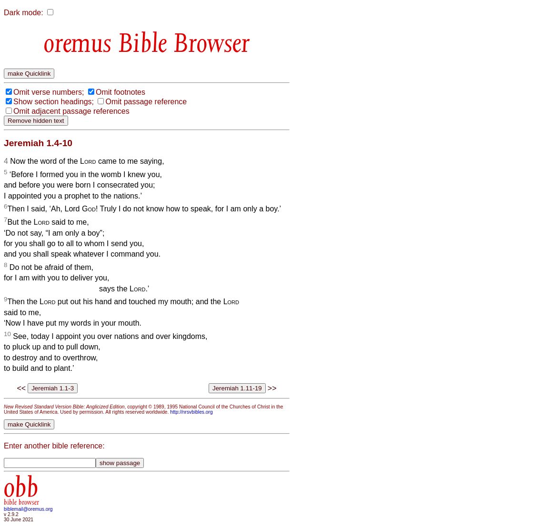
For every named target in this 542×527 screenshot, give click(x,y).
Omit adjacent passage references (71, 111)
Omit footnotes (120, 92)
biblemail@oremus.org (28, 509)
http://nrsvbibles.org (191, 412)
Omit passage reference (146, 102)
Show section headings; (53, 102)
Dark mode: (23, 13)
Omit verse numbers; (48, 92)
